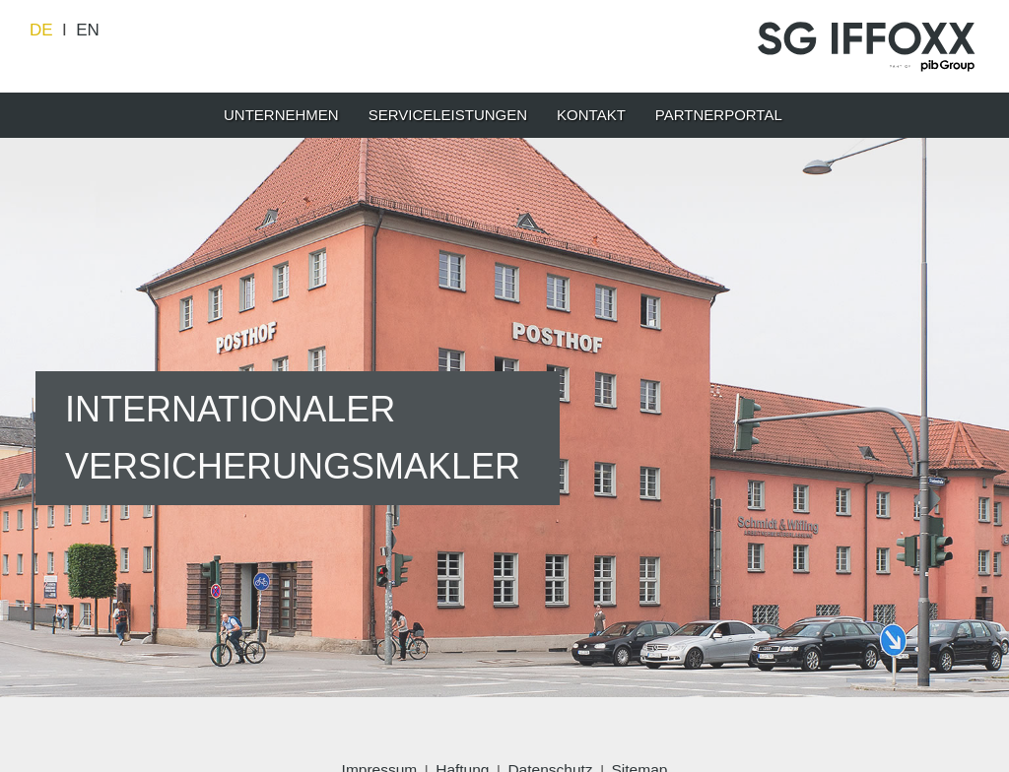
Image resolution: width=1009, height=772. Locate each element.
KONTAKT (591, 114)
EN (88, 30)
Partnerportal (718, 114)
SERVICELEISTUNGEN (448, 114)
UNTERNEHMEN (281, 114)
